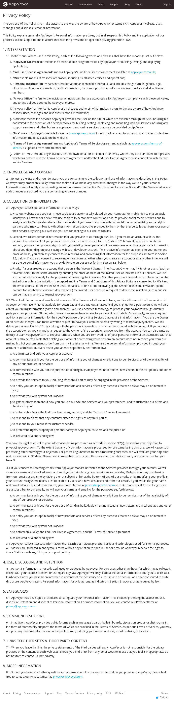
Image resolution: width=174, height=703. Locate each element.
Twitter (161, 697)
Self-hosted (85, 4)
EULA (108, 693)
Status (164, 693)
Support (114, 4)
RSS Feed (119, 693)
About (139, 4)
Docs (101, 4)
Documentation (32, 693)
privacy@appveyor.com (100, 485)
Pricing (69, 4)
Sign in (167, 4)
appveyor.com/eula (143, 72)
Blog (127, 4)
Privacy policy (94, 693)
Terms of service (74, 693)
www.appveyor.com (82, 133)
